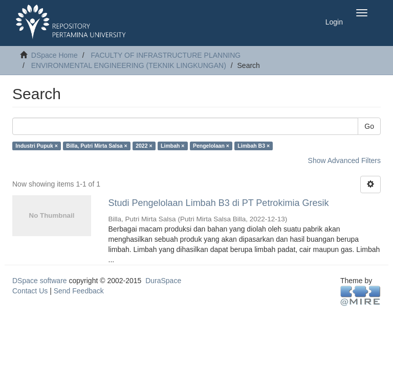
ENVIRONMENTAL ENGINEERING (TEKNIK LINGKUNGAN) (128, 65)
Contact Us (30, 291)
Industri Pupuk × (36, 146)
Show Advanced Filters (344, 160)
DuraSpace (163, 281)
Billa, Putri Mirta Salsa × (96, 146)
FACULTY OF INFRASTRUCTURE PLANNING (166, 55)
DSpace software (39, 281)
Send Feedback (79, 291)
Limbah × (172, 146)
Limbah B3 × (253, 146)
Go (369, 126)
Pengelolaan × (211, 146)
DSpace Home (54, 55)
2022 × (144, 146)
